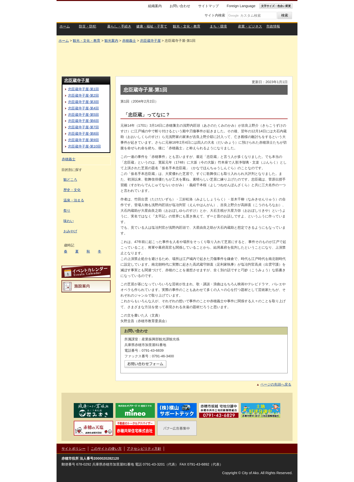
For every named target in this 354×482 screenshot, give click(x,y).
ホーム (64, 41)
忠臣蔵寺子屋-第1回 (83, 89)
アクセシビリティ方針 (144, 449)
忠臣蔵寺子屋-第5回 (83, 115)
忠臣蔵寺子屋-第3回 (83, 102)
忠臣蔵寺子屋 (150, 41)
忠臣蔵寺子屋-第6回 (83, 121)
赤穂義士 (129, 41)
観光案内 (111, 41)
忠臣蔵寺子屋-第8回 (83, 134)
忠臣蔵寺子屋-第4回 (83, 108)
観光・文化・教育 (86, 41)
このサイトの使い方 (106, 449)
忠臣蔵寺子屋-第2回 (83, 95)
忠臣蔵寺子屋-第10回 (84, 146)
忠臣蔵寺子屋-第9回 (83, 140)
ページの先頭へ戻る (275, 384)
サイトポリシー (73, 449)
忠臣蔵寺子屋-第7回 (83, 127)
